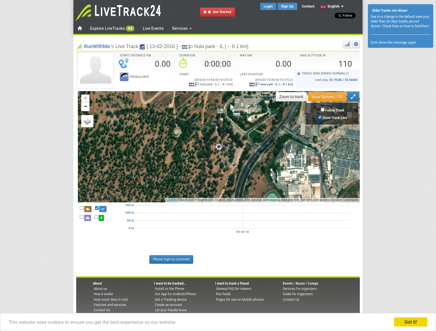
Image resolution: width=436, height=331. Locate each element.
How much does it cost (111, 300)
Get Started (217, 12)
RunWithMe (97, 46)
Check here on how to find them (405, 26)
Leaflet (171, 200)
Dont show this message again (393, 42)
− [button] (85, 107)
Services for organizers (300, 289)
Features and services (110, 305)
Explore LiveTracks (112, 28)
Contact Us (102, 310)
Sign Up (287, 6)
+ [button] (85, 98)
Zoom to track (291, 96)
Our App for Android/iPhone (175, 294)
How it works (103, 294)
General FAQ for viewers (233, 289)
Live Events (153, 28)
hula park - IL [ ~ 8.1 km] (271, 84)
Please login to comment (171, 259)
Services (182, 28)
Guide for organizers (298, 294)
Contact (308, 6)
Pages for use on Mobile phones (240, 300)
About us (100, 289)
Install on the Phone (169, 289)
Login (268, 6)
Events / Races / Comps (300, 283)
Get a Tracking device (171, 300)
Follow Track (334, 110)
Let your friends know (171, 310)
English (330, 6)
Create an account (168, 305)
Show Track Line (335, 118)
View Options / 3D (327, 96)
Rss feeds (223, 294)
